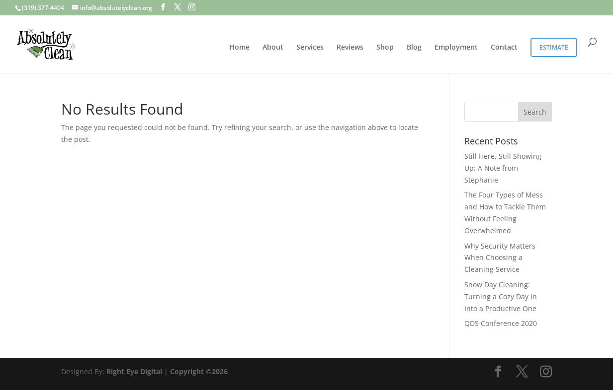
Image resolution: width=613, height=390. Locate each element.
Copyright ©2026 (199, 371)
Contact (504, 48)
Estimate (553, 47)
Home (239, 48)
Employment (456, 48)
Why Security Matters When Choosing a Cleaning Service (499, 257)
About (273, 48)
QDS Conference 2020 (500, 323)
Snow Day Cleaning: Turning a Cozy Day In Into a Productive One (500, 296)
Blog (414, 48)
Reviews (350, 48)
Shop (385, 48)
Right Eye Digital (134, 371)
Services (310, 48)
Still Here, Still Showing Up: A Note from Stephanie (502, 168)
